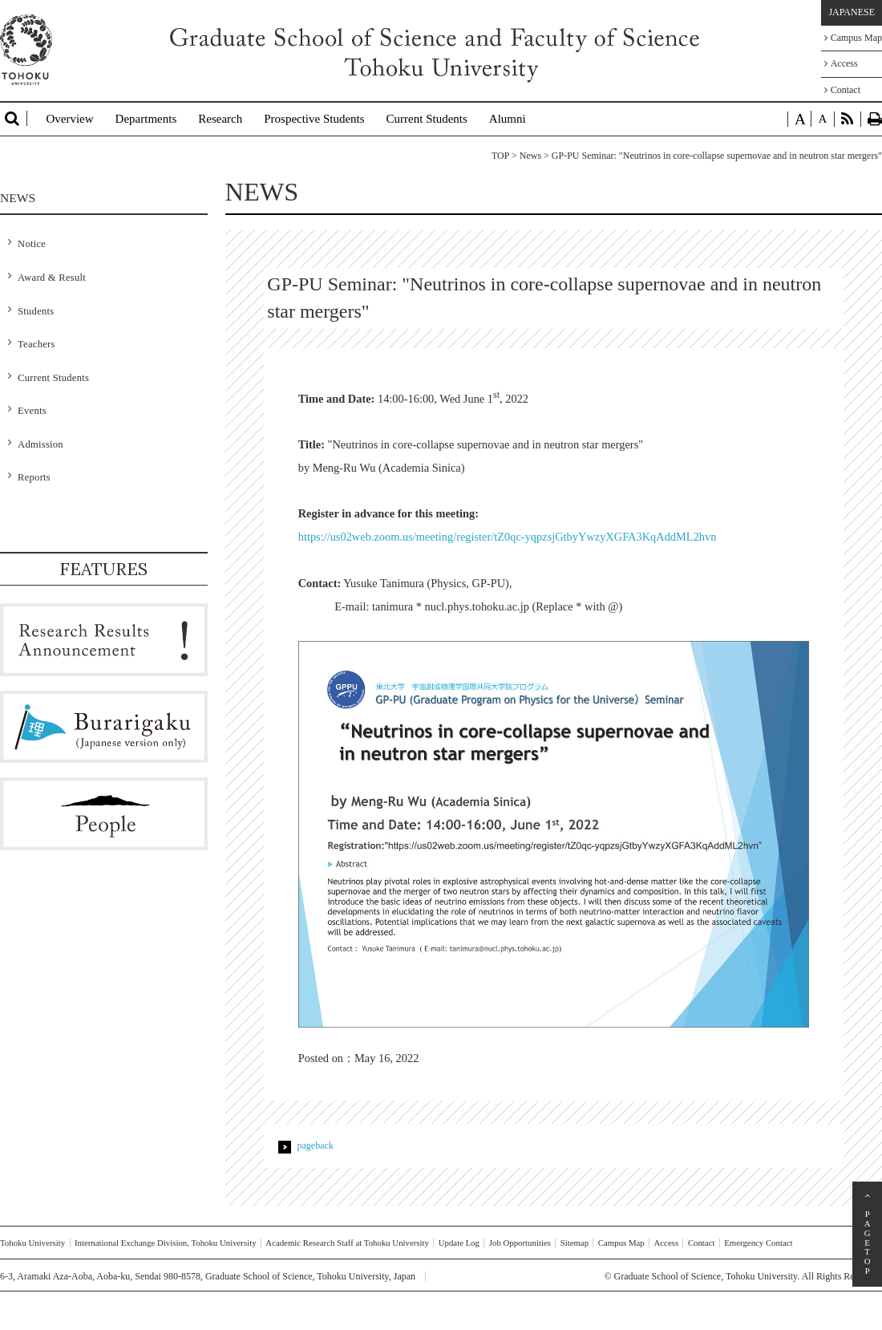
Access (841, 63)
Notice (32, 243)
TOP (500, 155)
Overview (69, 118)
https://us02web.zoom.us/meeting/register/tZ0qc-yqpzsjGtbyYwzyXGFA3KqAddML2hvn (507, 536)
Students (36, 311)
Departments (146, 118)
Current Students (426, 118)
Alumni (507, 118)
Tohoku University (32, 1242)
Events (32, 410)
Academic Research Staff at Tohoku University (347, 1242)
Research (220, 118)
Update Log (459, 1242)
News (530, 155)
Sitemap (574, 1242)
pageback (315, 1145)
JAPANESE (851, 12)
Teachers (36, 344)
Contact (842, 89)
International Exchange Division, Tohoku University (166, 1242)
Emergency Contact (758, 1242)
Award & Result (52, 277)
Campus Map (853, 37)
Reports (34, 477)
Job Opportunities (520, 1242)
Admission (40, 444)
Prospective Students (314, 118)
